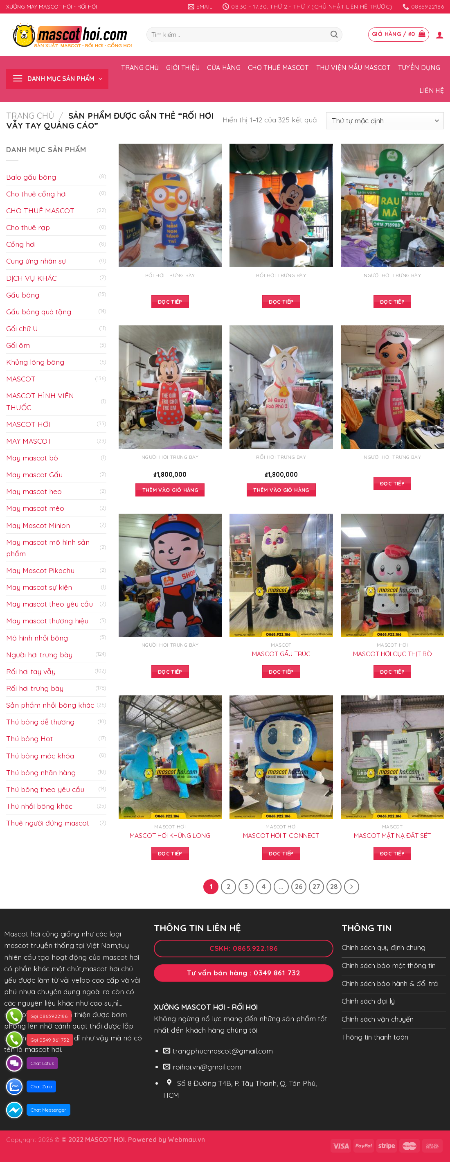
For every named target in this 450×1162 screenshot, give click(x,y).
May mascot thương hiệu (47, 620)
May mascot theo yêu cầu (49, 603)
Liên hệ (431, 90)
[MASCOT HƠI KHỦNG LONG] (170, 757)
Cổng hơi (21, 243)
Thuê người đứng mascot (47, 822)
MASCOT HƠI (28, 424)
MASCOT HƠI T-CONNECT (281, 835)
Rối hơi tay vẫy (31, 671)
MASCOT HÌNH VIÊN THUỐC (40, 401)
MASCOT (21, 378)
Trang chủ (140, 67)
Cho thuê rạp (28, 227)
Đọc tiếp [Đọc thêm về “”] (170, 301)
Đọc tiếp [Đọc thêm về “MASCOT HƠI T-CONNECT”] (281, 853)
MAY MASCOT (29, 440)
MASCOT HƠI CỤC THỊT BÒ (392, 654)
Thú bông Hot (29, 738)
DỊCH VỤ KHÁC (31, 277)
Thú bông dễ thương (40, 721)
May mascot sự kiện (39, 586)
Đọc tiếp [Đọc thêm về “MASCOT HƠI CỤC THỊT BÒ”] (392, 671)
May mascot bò (32, 457)
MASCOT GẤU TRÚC (281, 654)
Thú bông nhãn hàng (41, 772)
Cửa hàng (224, 67)
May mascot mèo (35, 507)
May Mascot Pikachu (40, 570)
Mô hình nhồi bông (37, 637)
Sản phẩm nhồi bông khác (50, 704)
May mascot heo (34, 491)
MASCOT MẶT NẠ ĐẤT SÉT (392, 835)
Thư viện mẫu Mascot (353, 67)
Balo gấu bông (31, 176)
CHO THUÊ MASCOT (40, 210)
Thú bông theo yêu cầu (45, 789)
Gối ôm (18, 345)
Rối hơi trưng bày (34, 688)
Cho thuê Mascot (278, 67)
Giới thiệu (183, 67)
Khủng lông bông (35, 361)
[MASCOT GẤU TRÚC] (281, 575)
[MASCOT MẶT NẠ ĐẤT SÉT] (392, 757)
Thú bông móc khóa (40, 755)
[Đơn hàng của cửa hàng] (385, 121)
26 (299, 886)
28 (334, 886)
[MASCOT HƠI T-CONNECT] (281, 757)
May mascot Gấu (34, 474)
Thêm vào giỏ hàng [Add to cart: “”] (170, 490)
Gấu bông (22, 294)
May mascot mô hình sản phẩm (48, 547)
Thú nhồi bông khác (39, 805)
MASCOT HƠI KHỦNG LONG (170, 835)
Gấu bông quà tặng (38, 311)
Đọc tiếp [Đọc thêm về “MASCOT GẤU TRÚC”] (281, 671)
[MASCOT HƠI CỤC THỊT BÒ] (392, 575)
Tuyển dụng (419, 67)
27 (316, 886)
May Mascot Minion (38, 525)
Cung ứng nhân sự (36, 260)
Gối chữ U (22, 328)
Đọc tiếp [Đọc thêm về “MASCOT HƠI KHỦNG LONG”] (170, 853)
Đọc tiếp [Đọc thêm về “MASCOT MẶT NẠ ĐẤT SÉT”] (392, 853)
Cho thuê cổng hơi (36, 193)
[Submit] (334, 34)
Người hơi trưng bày (39, 654)
